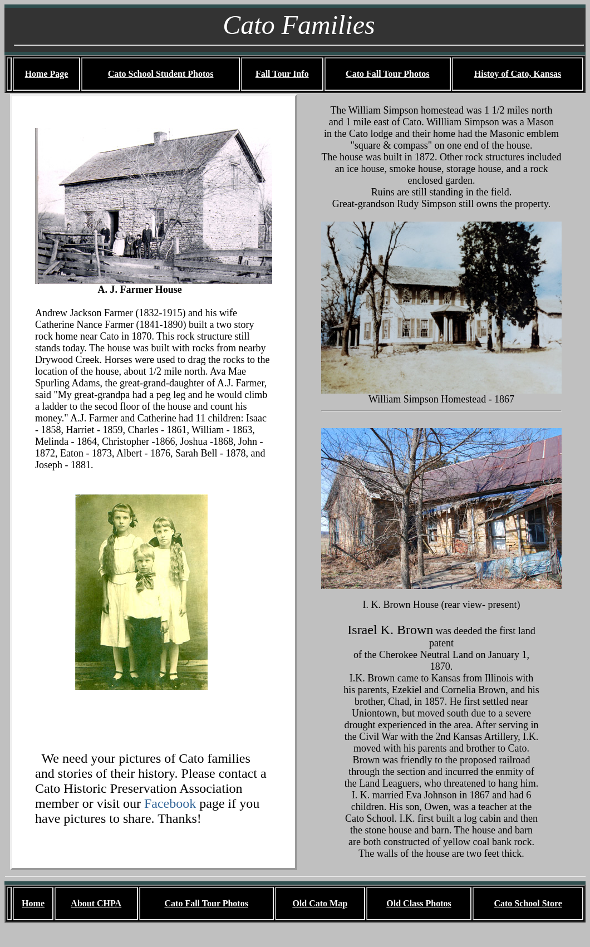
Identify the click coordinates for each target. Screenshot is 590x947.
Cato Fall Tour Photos (387, 73)
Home (33, 903)
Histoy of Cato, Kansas (517, 73)
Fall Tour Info (282, 73)
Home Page (46, 73)
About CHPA (96, 903)
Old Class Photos (418, 903)
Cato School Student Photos (161, 73)
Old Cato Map (319, 903)
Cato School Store (528, 903)
